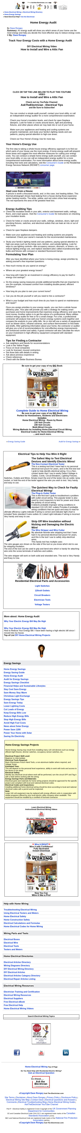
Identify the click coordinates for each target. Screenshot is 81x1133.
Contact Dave (37, 1100)
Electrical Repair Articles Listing (19, 979)
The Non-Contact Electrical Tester (48, 464)
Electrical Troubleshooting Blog (32, 1102)
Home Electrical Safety (15, 916)
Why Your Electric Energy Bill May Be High (25, 621)
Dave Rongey (16, 28)
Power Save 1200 (12, 729)
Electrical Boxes (12, 939)
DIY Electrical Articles (14, 972)
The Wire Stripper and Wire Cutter (48, 530)
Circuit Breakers (42, 595)
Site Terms (9, 1097)
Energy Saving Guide (16, 442)
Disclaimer (20, 1097)
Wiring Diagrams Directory (17, 965)
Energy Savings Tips (14, 699)
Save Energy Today (13, 703)
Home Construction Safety (17, 920)
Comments (12, 1102)
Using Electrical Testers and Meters (21, 913)
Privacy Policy (53, 1097)
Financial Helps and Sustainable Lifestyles (25, 686)
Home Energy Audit (13, 676)
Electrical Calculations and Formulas (22, 923)
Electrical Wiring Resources (17, 995)
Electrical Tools (11, 946)
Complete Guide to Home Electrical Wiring (42, 410)
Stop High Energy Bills (15, 719)
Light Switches (42, 586)
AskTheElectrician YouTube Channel (41, 1104)
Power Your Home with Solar (18, 733)
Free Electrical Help (13, 1005)
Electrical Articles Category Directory (22, 976)
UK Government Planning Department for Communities (52, 1110)
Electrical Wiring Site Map (18, 1100)
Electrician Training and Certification (22, 992)
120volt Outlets (42, 590)
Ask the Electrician (28, 17)
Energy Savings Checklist (16, 682)
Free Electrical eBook (14, 1002)
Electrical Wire (11, 943)
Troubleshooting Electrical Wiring (20, 910)
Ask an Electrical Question (41, 1073)
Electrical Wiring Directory (32, 12)
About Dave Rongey (36, 1097)
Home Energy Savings (12, 14)
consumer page (47, 165)
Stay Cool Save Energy (15, 689)
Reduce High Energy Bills (16, 716)
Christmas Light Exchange (17, 696)
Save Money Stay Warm (15, 693)
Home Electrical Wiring (12, 12)
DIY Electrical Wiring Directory (19, 969)
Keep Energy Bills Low (15, 713)
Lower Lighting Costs (14, 706)
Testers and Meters (13, 949)
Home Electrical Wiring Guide (61, 1102)
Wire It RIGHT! (42, 844)
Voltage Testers (42, 604)
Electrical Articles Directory (17, 962)
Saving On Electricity (14, 736)
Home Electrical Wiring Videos (19, 1008)
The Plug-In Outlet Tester (43, 493)
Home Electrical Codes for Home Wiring (23, 926)
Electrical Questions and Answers (60, 1100)
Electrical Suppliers (13, 998)
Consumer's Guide (54, 163)
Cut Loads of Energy (14, 709)
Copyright (25, 1093)
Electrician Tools (42, 600)
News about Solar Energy (16, 726)
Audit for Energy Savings (69, 442)
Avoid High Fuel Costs (15, 723)
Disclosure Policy (69, 1097)
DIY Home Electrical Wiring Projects (32, 635)
